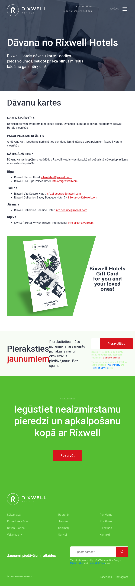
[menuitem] (25, 515)
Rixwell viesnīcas (17, 521)
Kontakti (105, 534)
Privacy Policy (113, 365)
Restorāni (64, 514)
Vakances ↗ (14, 534)
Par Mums (106, 514)
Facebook (106, 577)
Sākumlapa (14, 514)
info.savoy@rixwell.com (82, 197)
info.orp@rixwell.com (65, 181)
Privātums (106, 521)
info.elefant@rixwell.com (56, 177)
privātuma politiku (111, 358)
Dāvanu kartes (16, 528)
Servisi (62, 534)
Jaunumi (63, 521)
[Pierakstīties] (116, 343)
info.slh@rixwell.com (81, 222)
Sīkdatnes (106, 528)
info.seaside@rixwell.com (71, 210)
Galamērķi (64, 528)
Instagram (122, 577)
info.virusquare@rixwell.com (63, 193)
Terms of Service (99, 368)
